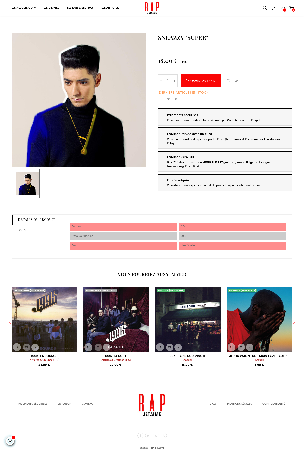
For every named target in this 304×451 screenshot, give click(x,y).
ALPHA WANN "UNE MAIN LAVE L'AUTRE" (259, 368)
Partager (161, 112)
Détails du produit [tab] (36, 232)
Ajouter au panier (201, 93)
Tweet (168, 112)
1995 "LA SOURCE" (45, 368)
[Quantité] (167, 93)
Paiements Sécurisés (32, 416)
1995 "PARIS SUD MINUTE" (187, 368)
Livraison (64, 416)
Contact (88, 416)
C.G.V (213, 416)
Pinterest (176, 112)
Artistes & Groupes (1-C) (45, 373)
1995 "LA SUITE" (116, 368)
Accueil (187, 373)
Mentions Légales (239, 416)
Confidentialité (273, 416)
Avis (22, 242)
